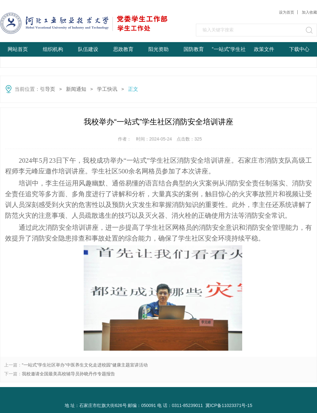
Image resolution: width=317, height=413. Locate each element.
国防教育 (194, 49)
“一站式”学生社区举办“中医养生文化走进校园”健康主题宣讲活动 (85, 364)
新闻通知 (76, 89)
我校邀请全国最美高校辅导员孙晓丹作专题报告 (68, 373)
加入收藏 (309, 12)
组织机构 (53, 49)
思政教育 (123, 49)
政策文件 (264, 49)
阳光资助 (158, 49)
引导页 (47, 89)
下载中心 (299, 49)
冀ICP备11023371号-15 (228, 405)
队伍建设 (88, 49)
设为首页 (286, 12)
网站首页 (18, 49)
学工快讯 (107, 89)
